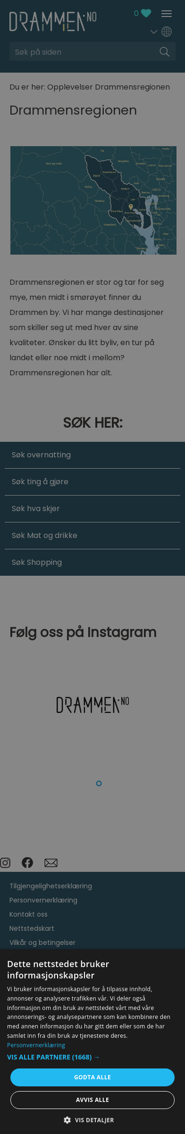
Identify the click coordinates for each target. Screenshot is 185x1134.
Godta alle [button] (92, 1077)
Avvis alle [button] (92, 1100)
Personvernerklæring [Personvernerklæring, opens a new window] (36, 1045)
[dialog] (92, 1041)
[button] (92, 1057)
